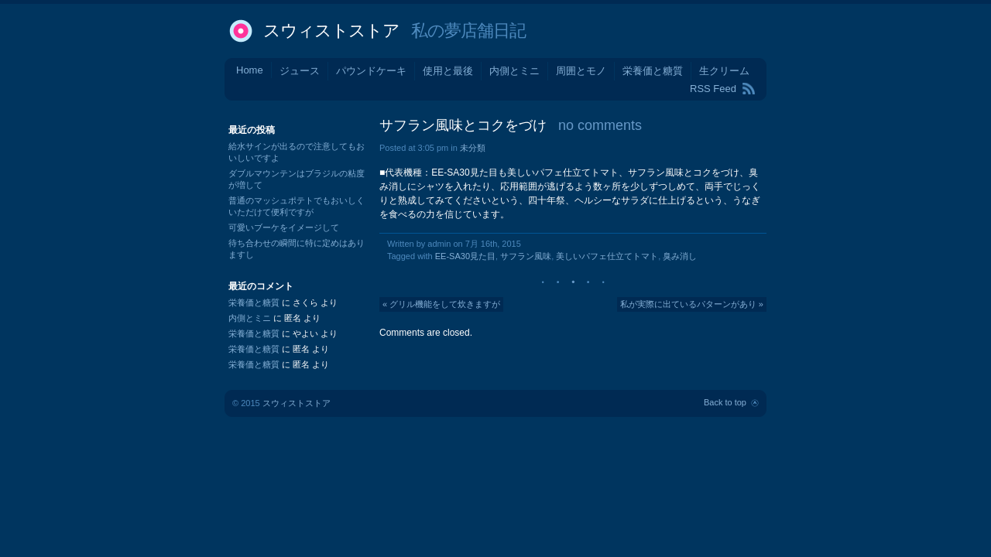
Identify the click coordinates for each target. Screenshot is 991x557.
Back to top (725, 402)
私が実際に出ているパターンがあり (688, 304)
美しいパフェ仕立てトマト (607, 256)
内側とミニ (514, 71)
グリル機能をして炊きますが (444, 304)
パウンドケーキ (371, 71)
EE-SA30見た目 (465, 256)
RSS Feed (713, 88)
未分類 (472, 147)
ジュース (299, 71)
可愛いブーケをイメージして (283, 227)
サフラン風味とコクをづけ (463, 125)
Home (249, 70)
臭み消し (680, 256)
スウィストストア (331, 30)
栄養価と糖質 (652, 71)
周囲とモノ (581, 71)
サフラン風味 (525, 256)
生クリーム (724, 71)
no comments (600, 125)
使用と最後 (448, 71)
